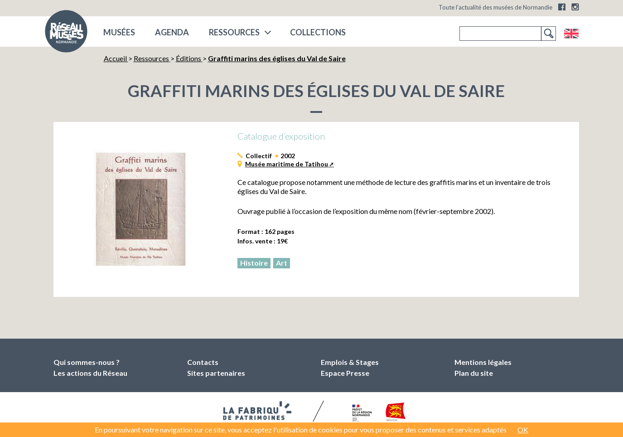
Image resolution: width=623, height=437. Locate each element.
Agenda (172, 32)
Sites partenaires (216, 373)
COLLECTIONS (318, 32)
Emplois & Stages (350, 362)
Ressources (234, 32)
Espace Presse (345, 373)
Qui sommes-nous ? (86, 362)
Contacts (202, 362)
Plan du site (473, 373)
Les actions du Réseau (90, 373)
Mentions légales (483, 362)
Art (281, 262)
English (571, 34)
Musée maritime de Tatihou (286, 164)
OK (522, 429)
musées (119, 32)
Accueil (116, 58)
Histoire (254, 262)
